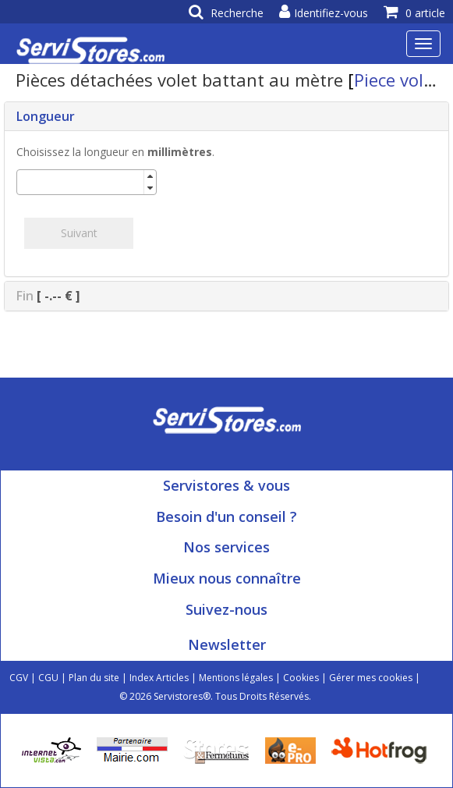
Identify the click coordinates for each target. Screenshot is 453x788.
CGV (18, 677)
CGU (48, 677)
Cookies (301, 677)
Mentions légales (236, 677)
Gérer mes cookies (370, 677)
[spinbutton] (80, 181)
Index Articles (159, 677)
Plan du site (94, 677)
